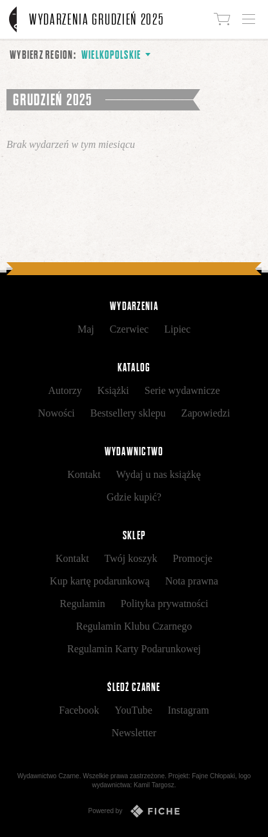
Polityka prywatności (165, 603)
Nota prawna (191, 580)
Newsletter (134, 732)
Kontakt (84, 474)
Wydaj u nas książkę (158, 474)
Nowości (56, 413)
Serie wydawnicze (182, 390)
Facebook (79, 710)
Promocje (192, 558)
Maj (85, 329)
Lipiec (177, 329)
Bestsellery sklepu (128, 413)
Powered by (134, 811)
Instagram (188, 710)
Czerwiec (129, 329)
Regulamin (82, 603)
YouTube (133, 710)
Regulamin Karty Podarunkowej (134, 648)
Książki (113, 390)
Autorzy (64, 390)
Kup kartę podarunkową (100, 580)
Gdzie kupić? (134, 496)
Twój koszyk (131, 558)
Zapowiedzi (206, 413)
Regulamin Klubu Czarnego (134, 626)
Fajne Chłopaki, (214, 776)
